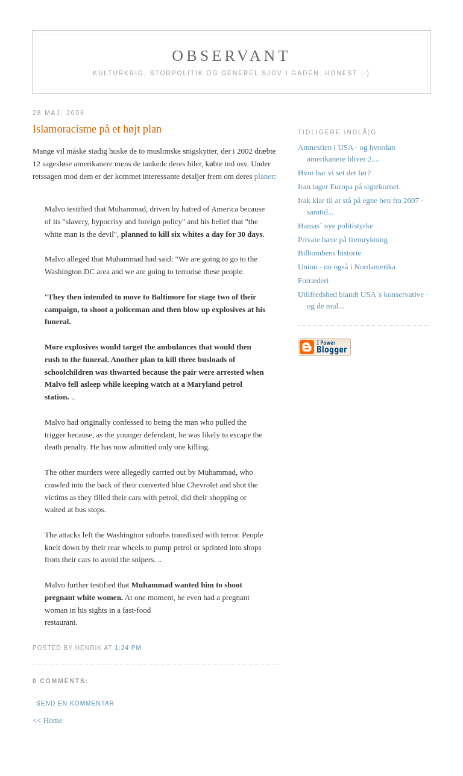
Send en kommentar (75, 703)
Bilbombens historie (329, 252)
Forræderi (313, 280)
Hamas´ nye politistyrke (335, 225)
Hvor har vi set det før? (334, 172)
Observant (231, 55)
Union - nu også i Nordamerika (346, 266)
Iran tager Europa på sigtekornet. (349, 186)
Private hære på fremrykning (343, 239)
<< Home (48, 720)
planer (264, 176)
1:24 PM (128, 648)
